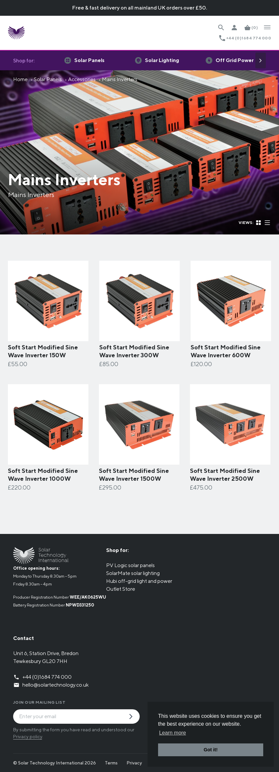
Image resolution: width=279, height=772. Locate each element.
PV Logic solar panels (130, 565)
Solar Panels (48, 79)
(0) (254, 27)
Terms (111, 762)
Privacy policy (27, 736)
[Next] (260, 60)
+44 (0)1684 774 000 (248, 37)
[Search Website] (221, 28)
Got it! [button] (211, 749)
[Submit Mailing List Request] (133, 717)
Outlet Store (120, 589)
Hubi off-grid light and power (139, 581)
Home (20, 79)
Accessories (82, 79)
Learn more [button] (172, 733)
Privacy (134, 762)
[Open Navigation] (267, 28)
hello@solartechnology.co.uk (55, 685)
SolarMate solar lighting (133, 573)
